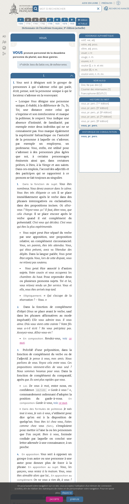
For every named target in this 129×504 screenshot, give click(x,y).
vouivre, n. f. (87, 61)
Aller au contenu (22, 3)
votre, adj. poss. (89, 44)
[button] (4, 36)
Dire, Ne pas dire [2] (91, 85)
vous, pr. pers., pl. (96, 112)
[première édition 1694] (20, 22)
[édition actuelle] (82, 22)
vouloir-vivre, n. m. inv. (92, 74)
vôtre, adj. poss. (89, 48)
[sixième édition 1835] (57, 22)
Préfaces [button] (107, 3)
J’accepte (54, 499)
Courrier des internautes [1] (95, 89)
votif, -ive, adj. (88, 40)
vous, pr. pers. (95, 103)
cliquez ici (67, 492)
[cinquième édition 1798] (50, 22)
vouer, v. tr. (87, 52)
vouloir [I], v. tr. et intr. (92, 65)
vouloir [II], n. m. (89, 69)
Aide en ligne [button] (90, 3)
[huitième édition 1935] (72, 22)
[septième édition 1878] (64, 22)
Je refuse (74, 499)
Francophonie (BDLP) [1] (93, 93)
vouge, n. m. (87, 57)
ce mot (63, 403)
